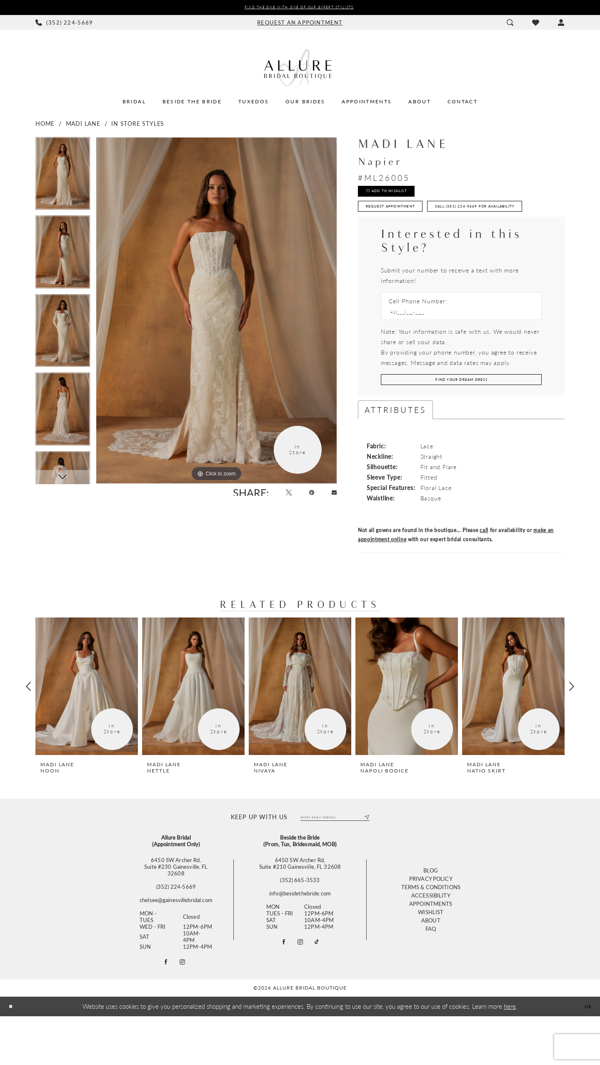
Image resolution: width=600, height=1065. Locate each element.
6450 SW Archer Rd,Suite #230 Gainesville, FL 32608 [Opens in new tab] (176, 911)
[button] (561, 24)
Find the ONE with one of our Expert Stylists (299, 8)
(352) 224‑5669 (176, 931)
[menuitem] (64, 24)
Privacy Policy (430, 925)
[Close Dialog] (12, 1055)
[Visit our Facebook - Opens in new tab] (280, 989)
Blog (430, 917)
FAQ (430, 975)
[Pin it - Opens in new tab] (306, 496)
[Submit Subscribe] (365, 860)
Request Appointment (405, 218)
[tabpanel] (62, 178)
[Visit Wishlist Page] (535, 24)
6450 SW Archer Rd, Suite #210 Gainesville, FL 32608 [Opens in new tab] (300, 908)
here (510, 1054)
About (430, 967)
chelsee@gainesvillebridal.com (176, 944)
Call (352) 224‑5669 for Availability (427, 239)
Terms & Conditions (430, 934)
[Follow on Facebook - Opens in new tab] (164, 1009)
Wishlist (430, 958)
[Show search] (509, 24)
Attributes (395, 452)
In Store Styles (137, 125)
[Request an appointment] (300, 24)
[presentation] (86, 728)
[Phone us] (64, 24)
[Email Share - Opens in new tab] (332, 496)
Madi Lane (83, 125)
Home (45, 125)
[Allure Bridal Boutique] (300, 69)
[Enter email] (335, 860)
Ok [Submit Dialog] (586, 1054)
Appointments (430, 950)
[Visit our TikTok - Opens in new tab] (320, 988)
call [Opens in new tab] (484, 572)
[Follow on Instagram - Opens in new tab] (184, 1009)
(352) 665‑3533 (300, 924)
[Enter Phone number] (457, 349)
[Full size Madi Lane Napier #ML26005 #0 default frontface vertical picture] (216, 312)
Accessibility (430, 942)
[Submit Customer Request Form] (461, 419)
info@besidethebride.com (300, 938)
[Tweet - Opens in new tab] (279, 496)
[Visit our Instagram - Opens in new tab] (300, 989)
